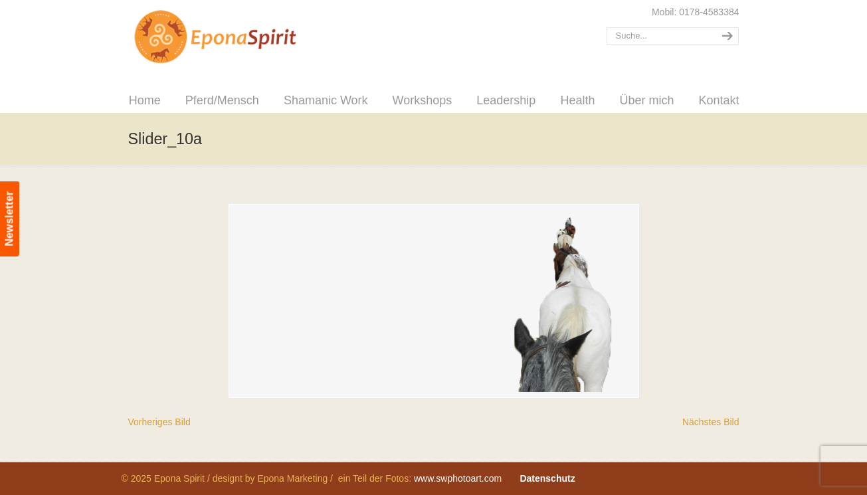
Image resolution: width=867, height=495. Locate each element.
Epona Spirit (244, 37)
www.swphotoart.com (458, 478)
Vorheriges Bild (159, 422)
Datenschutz (547, 478)
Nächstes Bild (710, 422)
